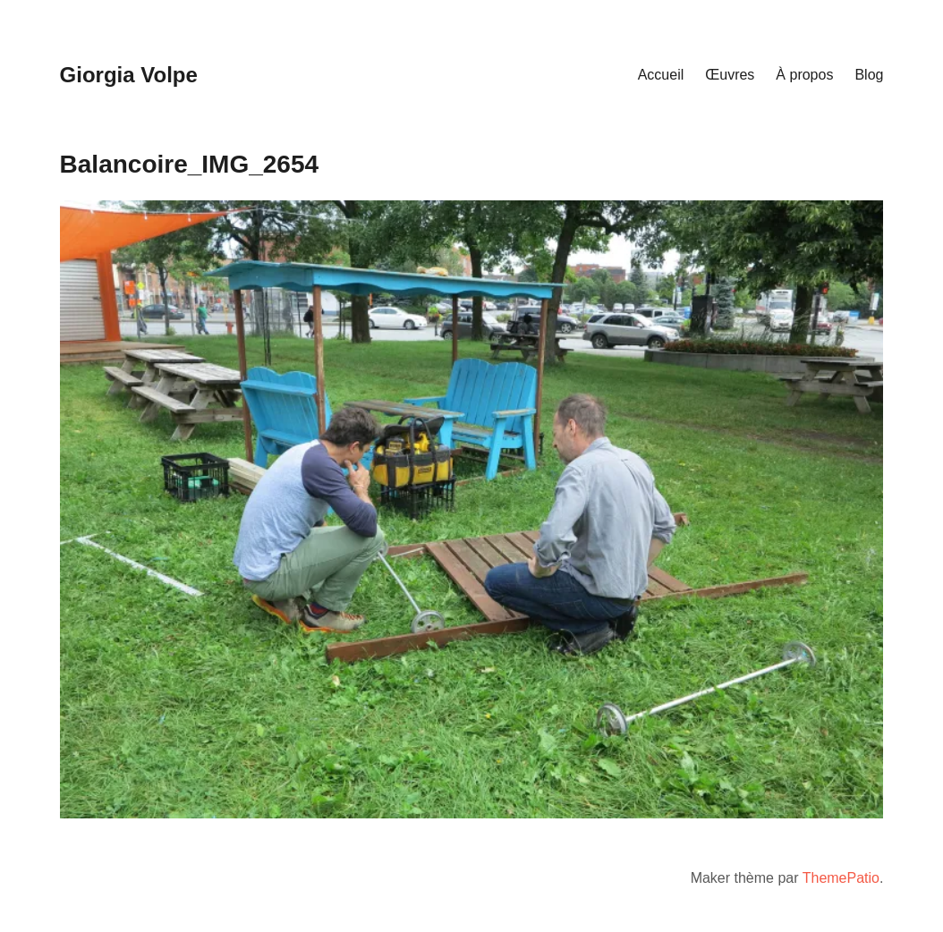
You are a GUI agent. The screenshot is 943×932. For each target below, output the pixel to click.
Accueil (661, 74)
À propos (804, 74)
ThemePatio (841, 877)
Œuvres (729, 74)
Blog (868, 74)
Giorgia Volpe (129, 75)
